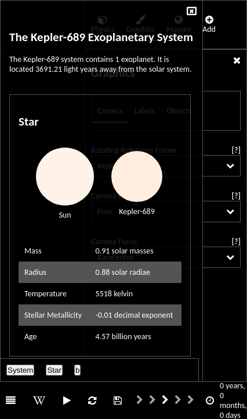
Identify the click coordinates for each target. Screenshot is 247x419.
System (20, 370)
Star (54, 370)
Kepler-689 (137, 211)
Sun (65, 215)
